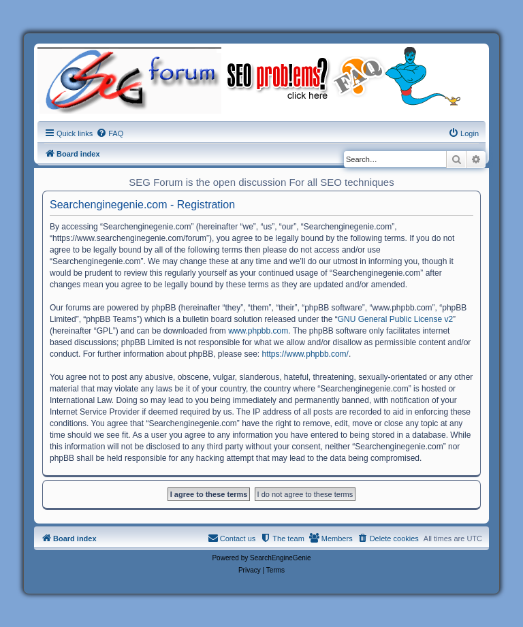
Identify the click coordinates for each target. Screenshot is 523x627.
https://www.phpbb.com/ (305, 354)
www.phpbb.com (258, 331)
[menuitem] (109, 133)
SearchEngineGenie (280, 558)
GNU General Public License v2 (395, 319)
